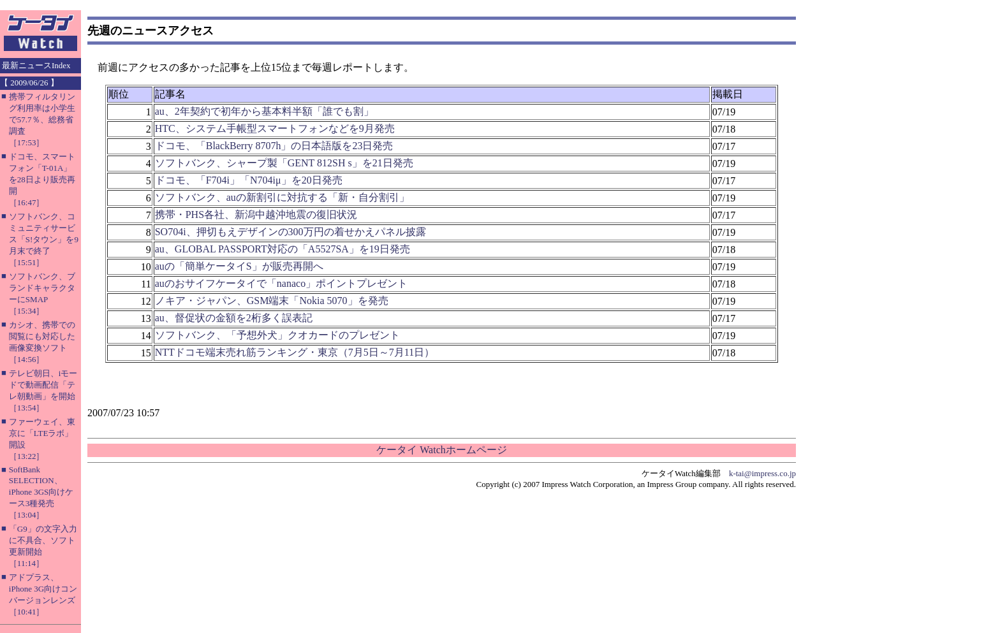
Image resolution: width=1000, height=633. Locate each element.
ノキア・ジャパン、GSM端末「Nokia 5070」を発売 (271, 300)
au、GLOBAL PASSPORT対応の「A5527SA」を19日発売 (282, 249)
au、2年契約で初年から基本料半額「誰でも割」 (264, 111)
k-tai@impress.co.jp (762, 473)
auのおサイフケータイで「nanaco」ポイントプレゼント (281, 283)
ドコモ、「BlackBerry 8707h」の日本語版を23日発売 (274, 145)
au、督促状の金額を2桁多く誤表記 (233, 317)
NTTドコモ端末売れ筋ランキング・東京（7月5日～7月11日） (295, 352)
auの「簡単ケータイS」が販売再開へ (239, 266)
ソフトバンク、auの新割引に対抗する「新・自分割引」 (282, 197)
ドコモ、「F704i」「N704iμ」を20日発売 (248, 180)
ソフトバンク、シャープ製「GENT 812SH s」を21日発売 (284, 162)
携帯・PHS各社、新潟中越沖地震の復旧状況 (256, 214)
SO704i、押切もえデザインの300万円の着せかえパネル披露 (290, 231)
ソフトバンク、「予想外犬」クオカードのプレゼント (277, 335)
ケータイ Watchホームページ (441, 449)
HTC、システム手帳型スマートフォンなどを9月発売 (275, 128)
